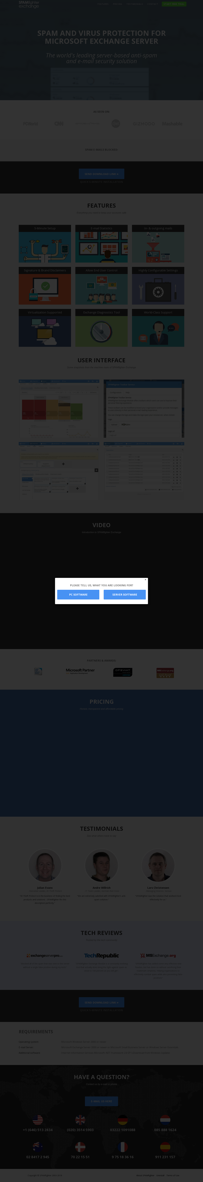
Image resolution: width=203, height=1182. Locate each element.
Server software (124, 594)
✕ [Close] (145, 579)
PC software (78, 594)
